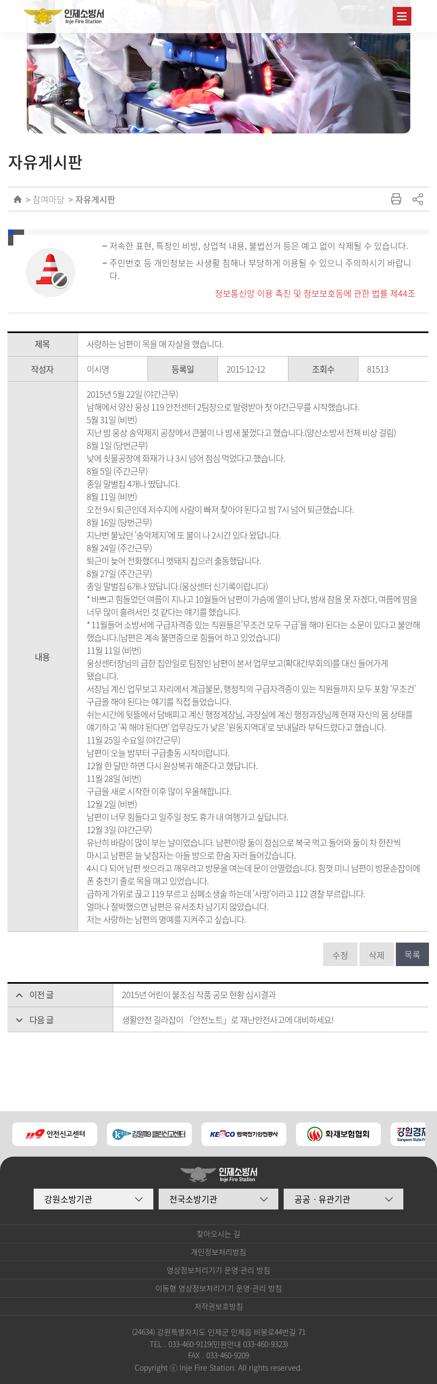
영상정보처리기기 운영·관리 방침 (218, 1269)
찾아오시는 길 (218, 1233)
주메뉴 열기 (402, 16)
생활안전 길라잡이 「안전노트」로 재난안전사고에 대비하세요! (227, 1019)
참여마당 (49, 199)
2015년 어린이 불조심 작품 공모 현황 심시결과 (199, 994)
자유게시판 (95, 199)
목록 (412, 954)
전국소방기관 (193, 1198)
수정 (340, 954)
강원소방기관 (68, 1198)
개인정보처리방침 (218, 1251)
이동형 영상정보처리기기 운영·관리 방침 (218, 1288)
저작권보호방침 (218, 1306)
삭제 (377, 954)
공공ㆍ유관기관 (322, 1198)
